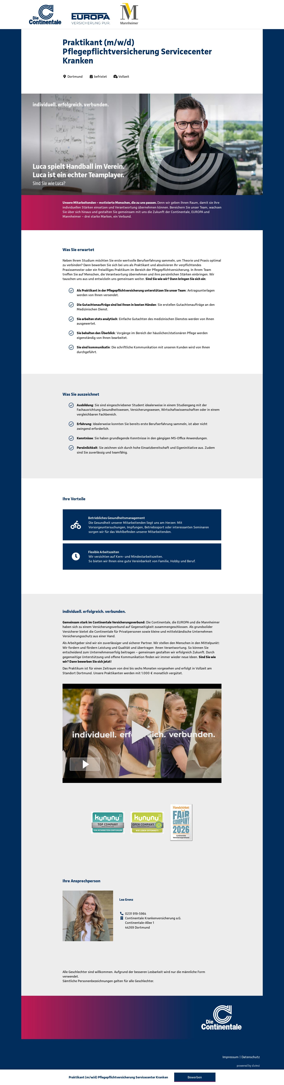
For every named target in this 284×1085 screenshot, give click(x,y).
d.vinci (256, 1065)
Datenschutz (250, 1057)
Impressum (230, 1057)
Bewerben (195, 1077)
